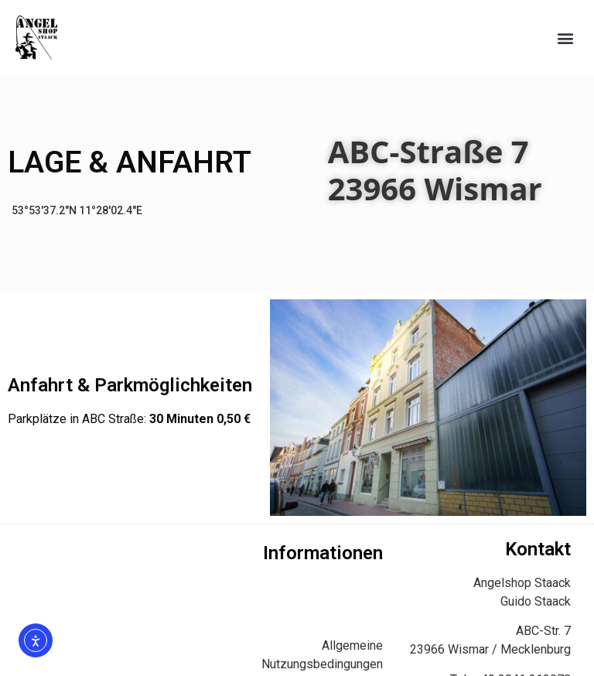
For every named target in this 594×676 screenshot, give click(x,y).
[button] (566, 37)
